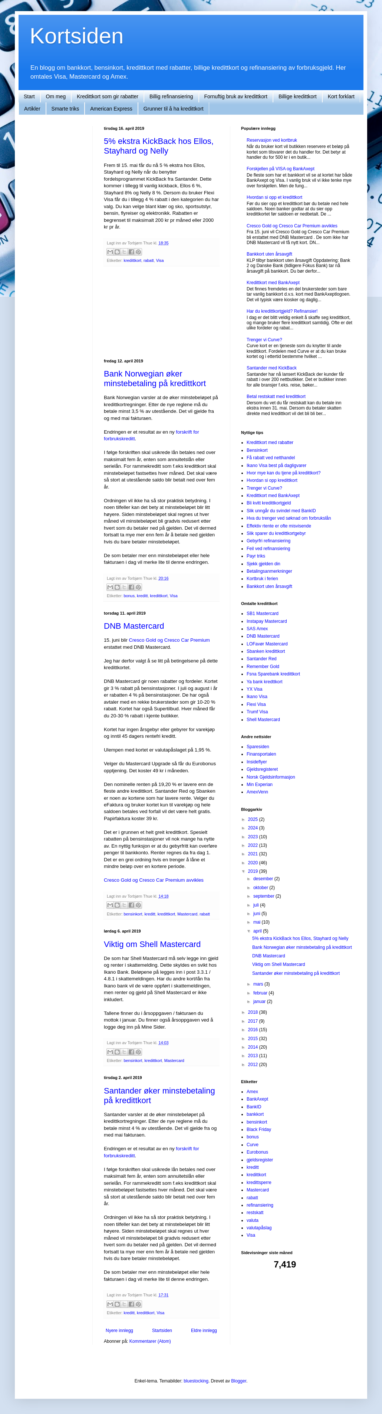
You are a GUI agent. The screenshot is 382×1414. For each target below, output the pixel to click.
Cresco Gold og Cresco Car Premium (169, 640)
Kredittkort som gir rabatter (107, 96)
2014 (253, 1047)
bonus (129, 595)
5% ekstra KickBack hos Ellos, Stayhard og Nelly (159, 146)
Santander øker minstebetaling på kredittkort (296, 973)
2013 (253, 1055)
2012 (253, 1064)
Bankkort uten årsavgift (269, 254)
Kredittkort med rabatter (270, 442)
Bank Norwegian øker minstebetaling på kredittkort (155, 378)
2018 (253, 1012)
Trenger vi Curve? (264, 339)
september (264, 896)
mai (257, 922)
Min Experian (260, 784)
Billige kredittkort (298, 96)
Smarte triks (65, 109)
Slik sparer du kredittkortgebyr (276, 533)
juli (256, 905)
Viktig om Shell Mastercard (152, 944)
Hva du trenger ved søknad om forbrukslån (289, 518)
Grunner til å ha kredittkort (174, 109)
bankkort (255, 1114)
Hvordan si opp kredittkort (272, 480)
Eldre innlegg (204, 1330)
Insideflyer (257, 761)
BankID (254, 1106)
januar (260, 1001)
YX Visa (254, 689)
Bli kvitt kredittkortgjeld (269, 503)
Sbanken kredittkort (266, 651)
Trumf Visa (257, 711)
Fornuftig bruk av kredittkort (235, 96)
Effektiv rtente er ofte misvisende (279, 526)
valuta (252, 1220)
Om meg (56, 96)
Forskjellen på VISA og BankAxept (281, 168)
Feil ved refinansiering (268, 548)
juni (257, 913)
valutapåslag (259, 1227)
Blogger (238, 1381)
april (258, 931)
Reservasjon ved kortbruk (272, 140)
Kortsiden (77, 35)
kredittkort (132, 260)
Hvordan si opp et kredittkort (274, 197)
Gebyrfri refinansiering (268, 540)
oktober (261, 887)
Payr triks (256, 556)
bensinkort (133, 914)
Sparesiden (258, 746)
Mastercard (187, 914)
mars (258, 984)
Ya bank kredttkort (265, 681)
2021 (253, 853)
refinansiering (260, 1205)
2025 (253, 819)
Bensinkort (257, 450)
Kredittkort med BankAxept (273, 282)
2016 (253, 1029)
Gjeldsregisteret (262, 769)
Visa (160, 260)
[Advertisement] (161, 313)
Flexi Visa (256, 704)
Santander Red (262, 658)
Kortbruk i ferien (262, 578)
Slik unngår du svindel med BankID (281, 510)
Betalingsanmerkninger (269, 571)
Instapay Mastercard (267, 621)
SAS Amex (257, 628)
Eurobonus (257, 1152)
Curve (252, 1144)
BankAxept (257, 1099)
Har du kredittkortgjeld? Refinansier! (282, 311)
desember (263, 878)
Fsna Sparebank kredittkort (273, 674)
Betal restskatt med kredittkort (276, 396)
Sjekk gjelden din (263, 563)
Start (29, 96)
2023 (253, 836)
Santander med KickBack (272, 368)
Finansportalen (261, 754)
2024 (253, 828)
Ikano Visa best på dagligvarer (276, 465)
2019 (253, 871)
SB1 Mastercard (263, 613)
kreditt (142, 595)
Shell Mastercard (263, 719)
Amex (252, 1091)
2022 (253, 845)
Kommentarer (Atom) (150, 1341)
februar (261, 993)
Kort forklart (341, 96)
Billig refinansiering (171, 96)
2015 (253, 1038)
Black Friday (259, 1129)
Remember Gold (263, 666)
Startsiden (162, 1330)
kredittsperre (259, 1182)
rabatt (149, 260)
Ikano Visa (257, 696)
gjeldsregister (260, 1160)
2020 (253, 862)
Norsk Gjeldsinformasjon (271, 777)
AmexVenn (257, 792)
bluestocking (196, 1381)
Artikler (32, 109)
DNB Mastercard (134, 626)
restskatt (255, 1212)
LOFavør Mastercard (267, 644)
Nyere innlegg (119, 1330)
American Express (111, 109)
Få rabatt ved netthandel (271, 457)
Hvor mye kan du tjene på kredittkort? (283, 473)
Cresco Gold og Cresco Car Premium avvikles (154, 880)
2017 (253, 1021)
